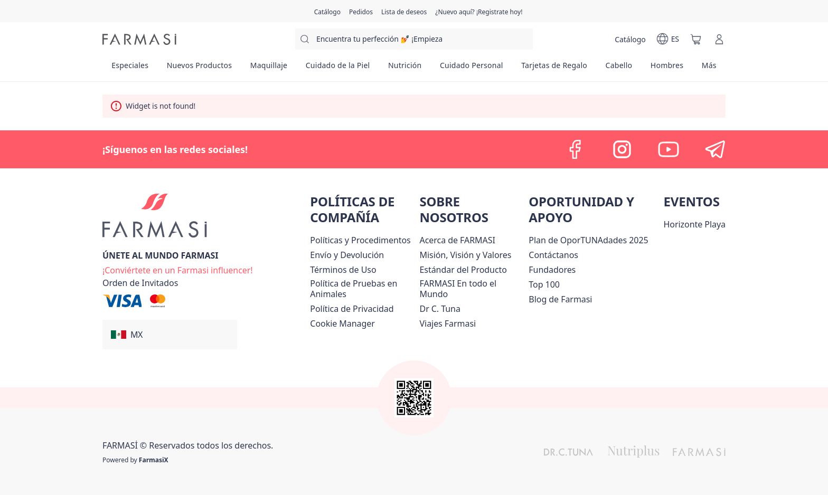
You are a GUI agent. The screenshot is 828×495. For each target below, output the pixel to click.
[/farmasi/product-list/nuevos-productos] (199, 68)
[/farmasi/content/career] (448, 323)
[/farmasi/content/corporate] (472, 288)
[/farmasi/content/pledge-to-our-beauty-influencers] (440, 308)
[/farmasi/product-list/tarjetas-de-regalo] (554, 68)
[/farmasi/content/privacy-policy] (351, 308)
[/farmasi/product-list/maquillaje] (268, 68)
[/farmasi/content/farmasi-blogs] (560, 299)
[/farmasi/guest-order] (140, 283)
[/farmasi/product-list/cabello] (618, 68)
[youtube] (668, 149)
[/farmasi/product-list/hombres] (667, 68)
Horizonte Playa (695, 224)
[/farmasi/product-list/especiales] (129, 68)
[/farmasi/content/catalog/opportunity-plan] (588, 240)
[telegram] (715, 149)
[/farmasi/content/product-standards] (463, 269)
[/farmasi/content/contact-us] (553, 255)
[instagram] (622, 149)
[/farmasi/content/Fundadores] (552, 269)
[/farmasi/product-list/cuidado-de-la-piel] (338, 68)
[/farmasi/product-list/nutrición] (405, 68)
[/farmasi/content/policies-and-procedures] (360, 240)
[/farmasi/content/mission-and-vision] (466, 255)
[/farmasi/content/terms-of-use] (343, 269)
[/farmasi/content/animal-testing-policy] (362, 288)
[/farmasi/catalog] (327, 11)
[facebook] (575, 149)
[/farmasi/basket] (696, 39)
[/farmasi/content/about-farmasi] (457, 240)
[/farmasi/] (139, 39)
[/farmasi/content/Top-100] (544, 284)
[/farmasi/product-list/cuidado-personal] (471, 68)
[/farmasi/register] (361, 11)
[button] (169, 334)
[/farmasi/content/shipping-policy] (347, 255)
